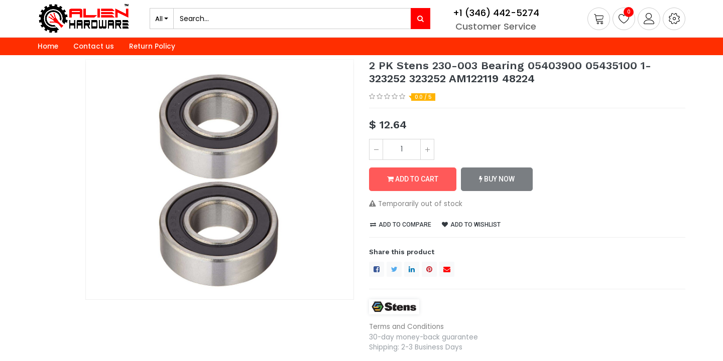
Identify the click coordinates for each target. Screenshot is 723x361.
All (159, 19)
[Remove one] (376, 149)
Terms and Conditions (406, 326)
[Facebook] (376, 269)
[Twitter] (394, 269)
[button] (674, 19)
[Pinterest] (429, 269)
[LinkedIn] (411, 269)
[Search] (420, 18)
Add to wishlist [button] (471, 224)
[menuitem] (48, 46)
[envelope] (446, 269)
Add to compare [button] (400, 224)
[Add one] (427, 149)
